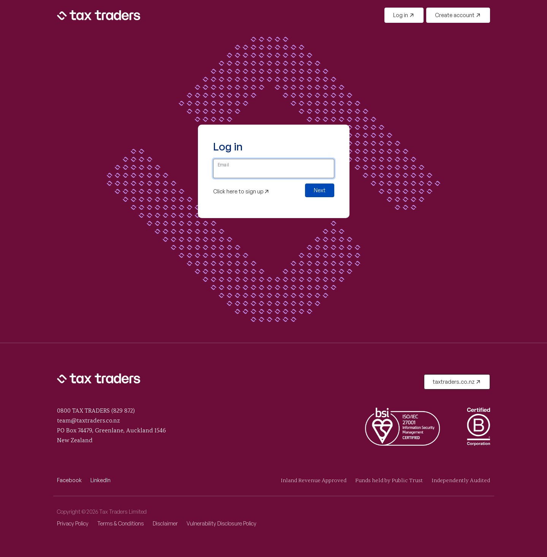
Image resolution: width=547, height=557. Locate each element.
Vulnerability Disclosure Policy (221, 523)
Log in (403, 15)
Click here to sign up (241, 191)
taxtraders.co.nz (457, 381)
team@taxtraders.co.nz (88, 420)
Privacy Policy (73, 523)
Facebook (69, 480)
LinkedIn (100, 480)
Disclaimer (165, 523)
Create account (458, 15)
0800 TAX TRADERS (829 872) (96, 411)
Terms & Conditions (120, 523)
